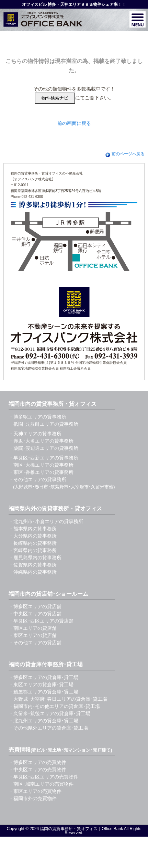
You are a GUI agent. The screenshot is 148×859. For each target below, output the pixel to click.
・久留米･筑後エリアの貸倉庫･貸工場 (49, 713)
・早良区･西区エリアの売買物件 (43, 777)
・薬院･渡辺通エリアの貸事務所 (43, 448)
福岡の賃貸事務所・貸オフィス (69, 828)
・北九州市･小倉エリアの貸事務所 (46, 521)
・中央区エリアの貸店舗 (35, 613)
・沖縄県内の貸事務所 (33, 572)
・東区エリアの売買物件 (35, 791)
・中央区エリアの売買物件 (37, 769)
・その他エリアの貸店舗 (35, 642)
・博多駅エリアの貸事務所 (37, 417)
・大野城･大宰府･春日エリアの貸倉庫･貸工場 (58, 699)
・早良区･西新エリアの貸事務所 (43, 457)
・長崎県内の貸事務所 (33, 543)
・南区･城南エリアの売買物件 (41, 784)
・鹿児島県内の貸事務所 (35, 557)
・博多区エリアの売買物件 (37, 762)
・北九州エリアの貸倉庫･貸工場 (43, 720)
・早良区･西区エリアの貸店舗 (41, 621)
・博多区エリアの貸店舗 (35, 606)
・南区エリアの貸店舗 (33, 628)
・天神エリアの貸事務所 (35, 433)
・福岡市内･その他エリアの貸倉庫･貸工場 (54, 706)
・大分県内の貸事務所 (33, 536)
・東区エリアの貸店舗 (33, 635)
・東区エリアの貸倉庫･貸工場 (41, 684)
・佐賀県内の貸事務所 (33, 565)
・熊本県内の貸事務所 (33, 528)
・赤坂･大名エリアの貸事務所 (41, 441)
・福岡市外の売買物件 (33, 798)
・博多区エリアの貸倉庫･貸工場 (43, 677)
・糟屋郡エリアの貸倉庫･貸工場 (43, 691)
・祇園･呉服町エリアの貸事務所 (43, 424)
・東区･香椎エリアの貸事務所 (41, 472)
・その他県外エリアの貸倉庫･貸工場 (48, 728)
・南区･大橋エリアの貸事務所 (41, 465)
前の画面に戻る (74, 123)
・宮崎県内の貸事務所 (33, 550)
